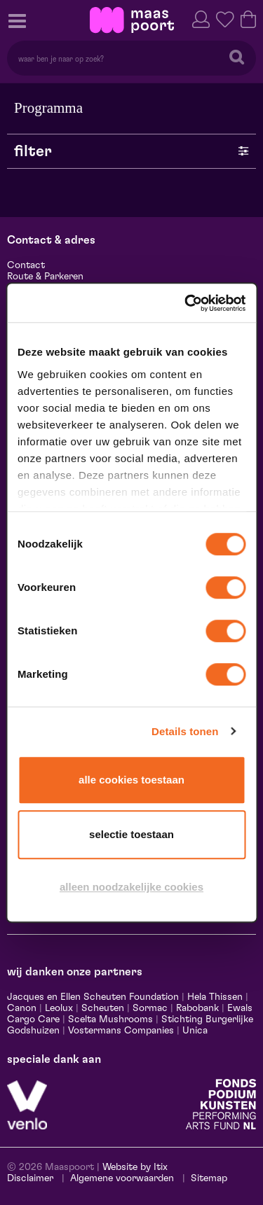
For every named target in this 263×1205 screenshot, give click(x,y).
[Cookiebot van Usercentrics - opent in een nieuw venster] (186, 303)
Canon (21, 1008)
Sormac (150, 1008)
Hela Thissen (215, 997)
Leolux (59, 1008)
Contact (26, 265)
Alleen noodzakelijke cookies (131, 887)
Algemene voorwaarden (122, 1178)
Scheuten (102, 1008)
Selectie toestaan (131, 834)
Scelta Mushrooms (109, 1019)
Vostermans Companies (121, 1031)
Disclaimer (30, 1178)
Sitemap (209, 1178)
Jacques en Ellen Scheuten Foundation (93, 997)
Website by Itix (135, 1167)
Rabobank (197, 1008)
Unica (195, 1031)
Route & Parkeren (45, 276)
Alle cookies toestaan (131, 780)
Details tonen (184, 731)
